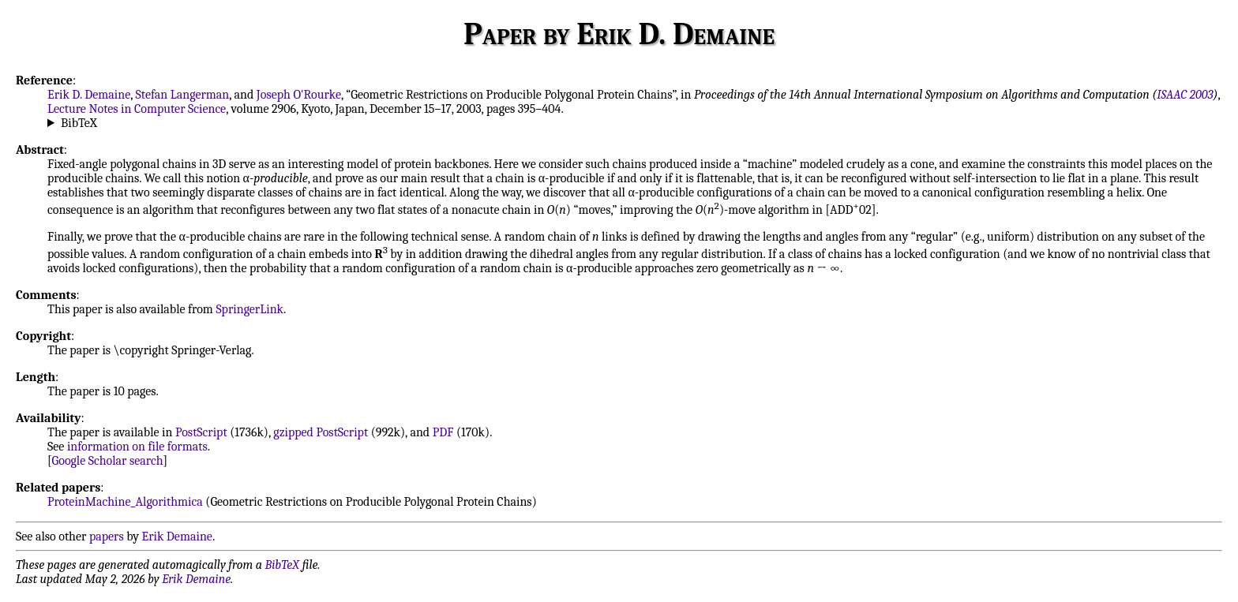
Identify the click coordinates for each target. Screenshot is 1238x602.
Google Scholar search (107, 461)
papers (106, 536)
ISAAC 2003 (1185, 95)
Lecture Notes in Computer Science (136, 109)
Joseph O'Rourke (299, 95)
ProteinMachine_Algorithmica (125, 502)
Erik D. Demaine (88, 95)
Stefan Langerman (183, 95)
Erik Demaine (177, 536)
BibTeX (79, 123)
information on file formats (137, 446)
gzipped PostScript (320, 432)
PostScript (201, 432)
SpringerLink (249, 309)
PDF (443, 432)
